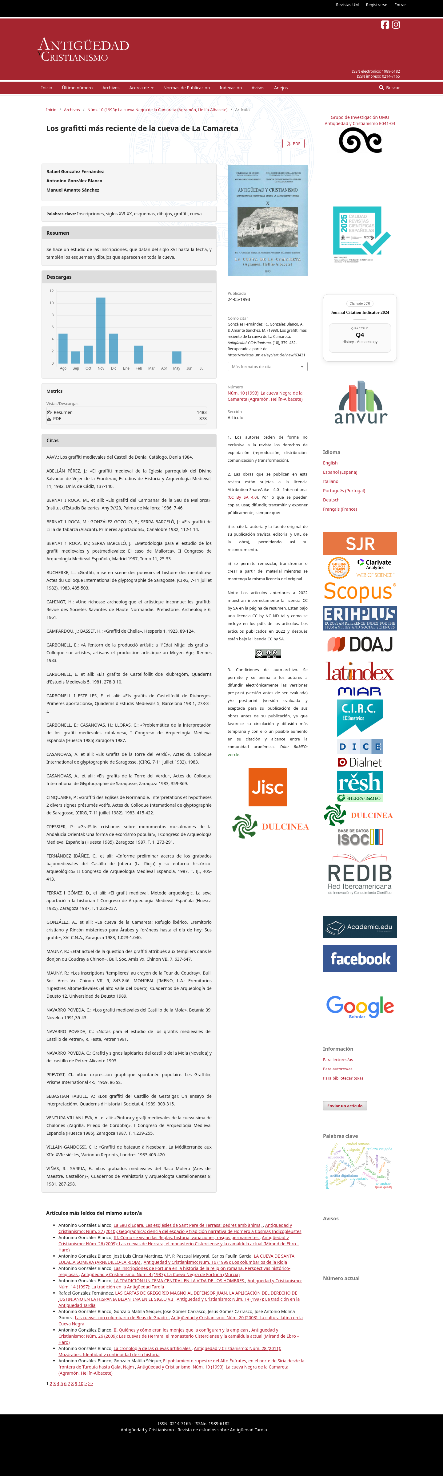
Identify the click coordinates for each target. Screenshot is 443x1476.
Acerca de (139, 88)
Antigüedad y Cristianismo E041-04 (360, 123)
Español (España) (340, 472)
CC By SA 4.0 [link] (243, 497)
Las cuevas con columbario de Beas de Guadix (122, 1317)
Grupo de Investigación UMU (360, 117)
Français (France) (340, 509)
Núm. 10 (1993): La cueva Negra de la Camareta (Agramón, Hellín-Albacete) (157, 109)
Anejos (281, 88)
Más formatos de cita (251, 366)
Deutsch (331, 500)
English (330, 463)
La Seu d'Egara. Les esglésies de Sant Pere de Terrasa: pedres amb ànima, (188, 1225)
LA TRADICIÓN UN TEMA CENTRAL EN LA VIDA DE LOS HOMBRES (179, 1280)
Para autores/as (338, 1069)
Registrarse (376, 4)
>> (90, 1383)
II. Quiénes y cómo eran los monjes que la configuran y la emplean (181, 1330)
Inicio (46, 88)
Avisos (258, 88)
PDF (296, 143)
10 (80, 1383)
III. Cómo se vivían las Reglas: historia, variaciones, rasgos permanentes (187, 1237)
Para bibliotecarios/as (343, 1078)
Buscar (392, 88)
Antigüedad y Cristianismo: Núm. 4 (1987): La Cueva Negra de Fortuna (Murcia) (160, 1274)
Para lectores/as (338, 1059)
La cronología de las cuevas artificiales (152, 1348)
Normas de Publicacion (186, 88)
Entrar (400, 4)
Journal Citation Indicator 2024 (360, 312)
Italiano (330, 481)
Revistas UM (347, 4)
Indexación (231, 88)
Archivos (111, 88)
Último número (77, 88)
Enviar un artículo (345, 1106)
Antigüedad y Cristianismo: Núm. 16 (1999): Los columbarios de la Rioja (215, 1262)
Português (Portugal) (344, 490)
